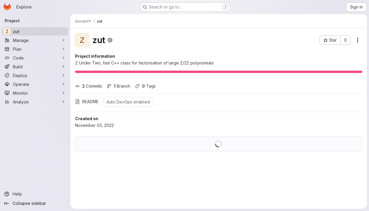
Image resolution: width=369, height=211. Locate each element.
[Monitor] (35, 93)
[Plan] (35, 49)
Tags (145, 86)
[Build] (35, 66)
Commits (88, 86)
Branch (118, 86)
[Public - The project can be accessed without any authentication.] (110, 40)
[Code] (35, 58)
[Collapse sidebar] (35, 203)
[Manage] (35, 40)
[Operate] (35, 84)
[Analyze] (35, 102)
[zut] (35, 31)
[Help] (35, 194)
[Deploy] (35, 75)
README (87, 101)
